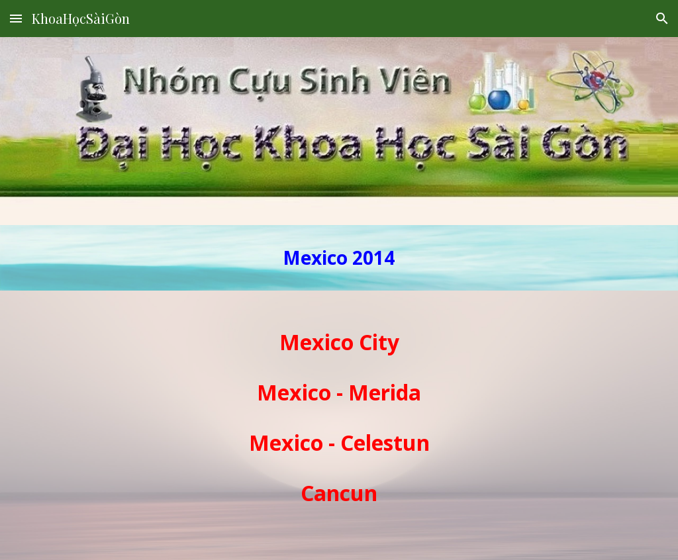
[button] (16, 18)
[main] (339, 258)
